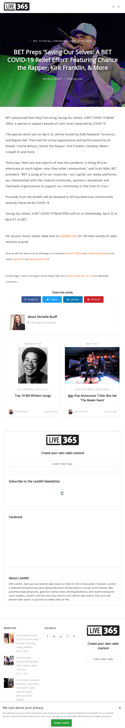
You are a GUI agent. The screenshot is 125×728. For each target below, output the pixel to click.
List (45, 389)
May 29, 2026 (22, 651)
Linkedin (73, 299)
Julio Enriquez (74, 275)
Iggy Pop (80, 389)
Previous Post (33, 343)
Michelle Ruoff (47, 317)
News (73, 41)
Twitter (52, 299)
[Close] (119, 707)
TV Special (45, 41)
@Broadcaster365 (38, 259)
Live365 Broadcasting (98, 253)
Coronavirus (60, 41)
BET (35, 41)
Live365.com (68, 236)
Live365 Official (73, 253)
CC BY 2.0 (88, 275)
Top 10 (38, 389)
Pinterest (93, 299)
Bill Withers (25, 389)
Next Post (92, 343)
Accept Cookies (61, 722)
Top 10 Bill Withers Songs (33, 396)
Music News (85, 41)
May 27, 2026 (22, 673)
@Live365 (19, 259)
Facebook (31, 299)
